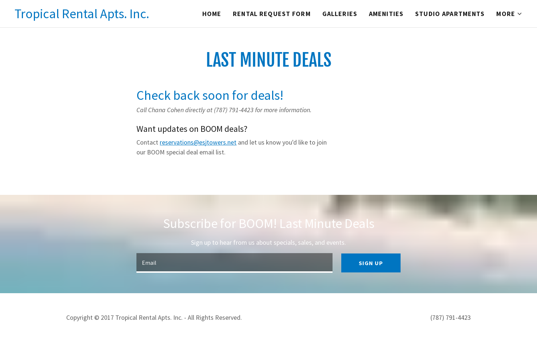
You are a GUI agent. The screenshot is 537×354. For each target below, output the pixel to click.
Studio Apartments (450, 13)
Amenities (386, 13)
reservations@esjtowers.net (198, 142)
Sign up (371, 263)
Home (212, 13)
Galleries (339, 13)
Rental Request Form (272, 13)
